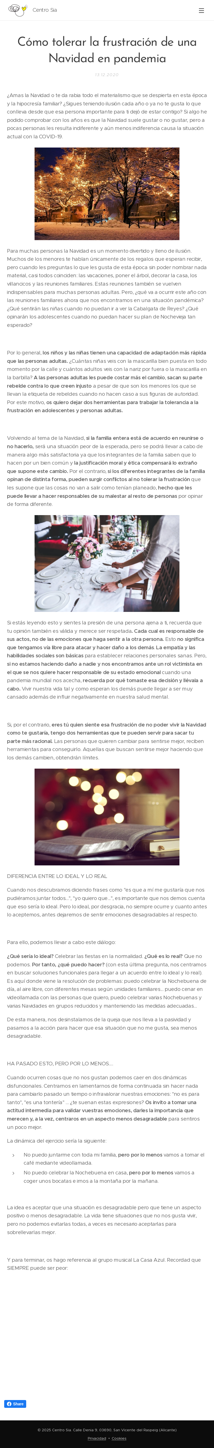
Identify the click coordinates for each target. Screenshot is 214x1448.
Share (15, 1404)
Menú (201, 10)
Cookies (119, 1438)
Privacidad (97, 1438)
